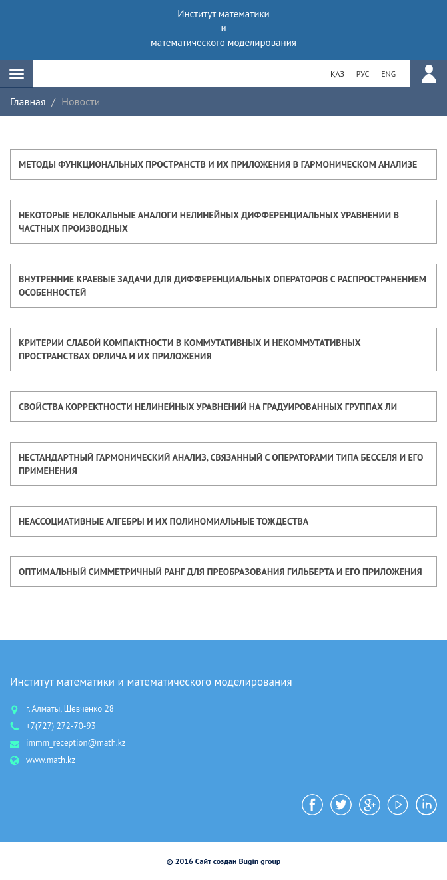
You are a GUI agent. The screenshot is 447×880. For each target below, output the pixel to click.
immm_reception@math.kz (76, 742)
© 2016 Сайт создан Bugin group (224, 861)
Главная (28, 101)
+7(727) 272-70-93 (61, 726)
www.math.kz (50, 760)
